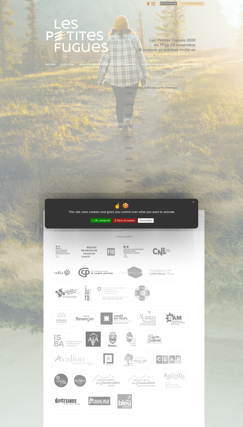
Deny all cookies (124, 220)
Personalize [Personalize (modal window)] (145, 220)
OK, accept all (101, 220)
